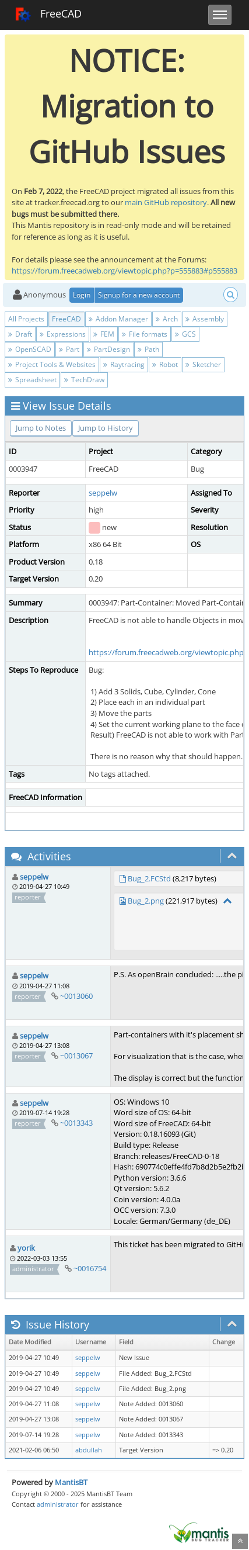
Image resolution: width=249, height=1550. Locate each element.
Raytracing (124, 364)
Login (81, 295)
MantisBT (71, 1482)
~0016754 (89, 1268)
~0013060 (76, 996)
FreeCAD (48, 14)
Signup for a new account (139, 295)
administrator (58, 1504)
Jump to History (105, 428)
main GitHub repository (166, 202)
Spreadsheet (32, 380)
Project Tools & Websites (52, 364)
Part (69, 349)
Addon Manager (118, 319)
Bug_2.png (146, 900)
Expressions (63, 334)
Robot (165, 364)
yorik (26, 1248)
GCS (185, 334)
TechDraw (84, 380)
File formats (144, 334)
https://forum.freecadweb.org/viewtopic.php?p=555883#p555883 (124, 270)
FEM (103, 334)
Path (148, 349)
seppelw (103, 492)
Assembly (204, 319)
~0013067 (76, 1055)
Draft (20, 334)
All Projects (26, 319)
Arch (167, 319)
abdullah (88, 1450)
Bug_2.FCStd (149, 878)
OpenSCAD (29, 349)
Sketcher (203, 364)
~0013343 (76, 1122)
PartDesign (108, 349)
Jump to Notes (41, 428)
